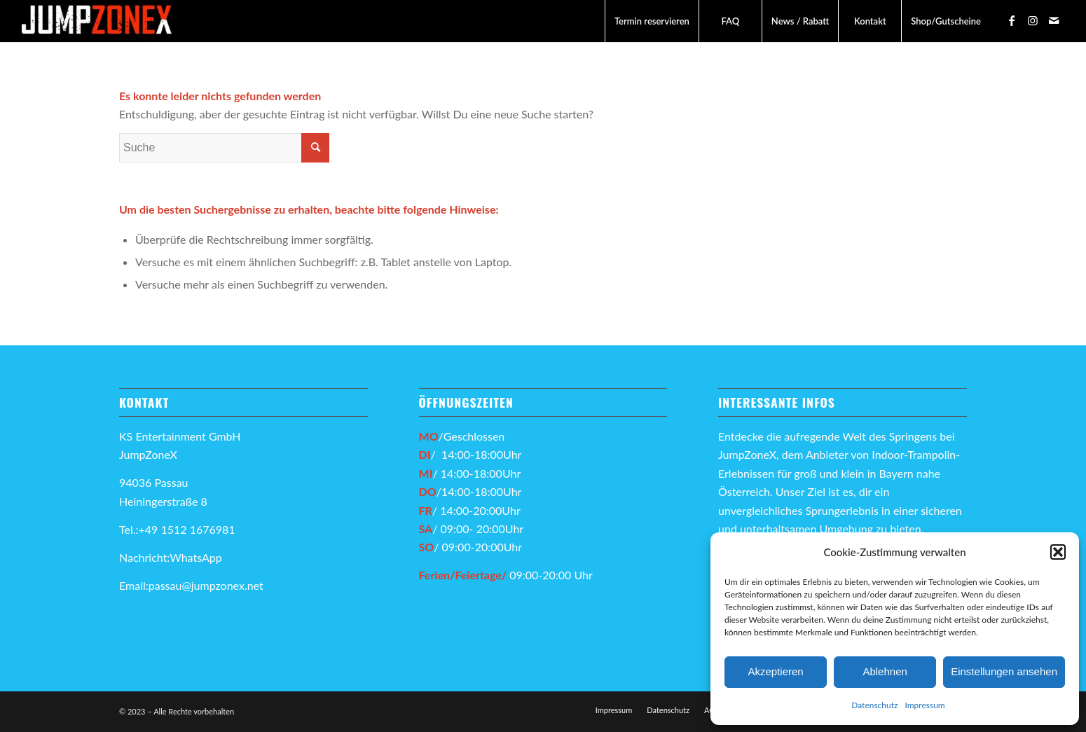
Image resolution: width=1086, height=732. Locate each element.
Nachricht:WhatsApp (170, 557)
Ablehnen (884, 671)
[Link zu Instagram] (1032, 20)
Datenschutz (874, 705)
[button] (1058, 552)
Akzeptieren (775, 671)
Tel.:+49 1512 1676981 (178, 529)
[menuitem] (652, 21)
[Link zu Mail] (1053, 20)
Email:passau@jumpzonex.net (191, 585)
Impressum (924, 705)
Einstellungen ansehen (1004, 671)
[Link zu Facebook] (1011, 20)
